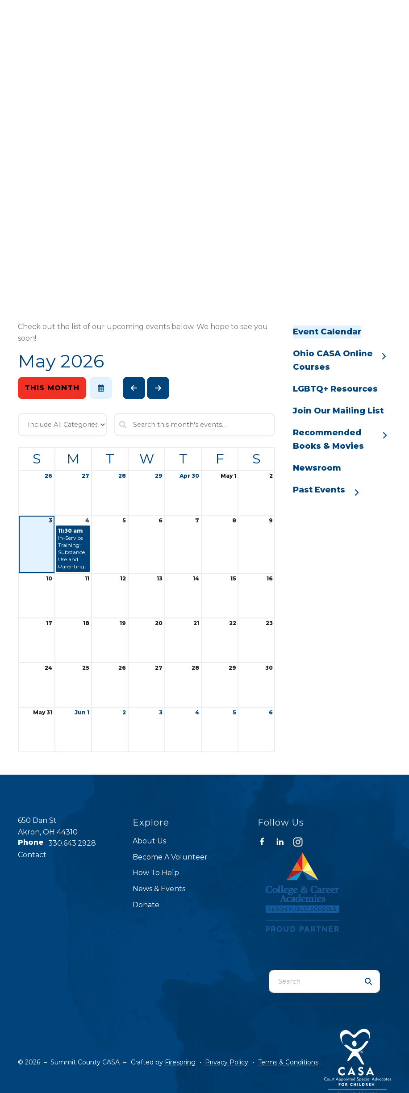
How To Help (156, 872)
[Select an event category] (62, 424)
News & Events (159, 888)
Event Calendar (327, 332)
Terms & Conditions (288, 1062)
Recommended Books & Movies (342, 439)
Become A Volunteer (170, 857)
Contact (32, 855)
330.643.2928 (72, 843)
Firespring (180, 1062)
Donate (146, 905)
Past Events (330, 490)
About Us (149, 841)
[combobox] (313, 981)
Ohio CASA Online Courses (342, 360)
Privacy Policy (226, 1062)
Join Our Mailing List (338, 411)
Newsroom (317, 468)
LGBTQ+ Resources (335, 389)
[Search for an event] (194, 424)
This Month (52, 388)
